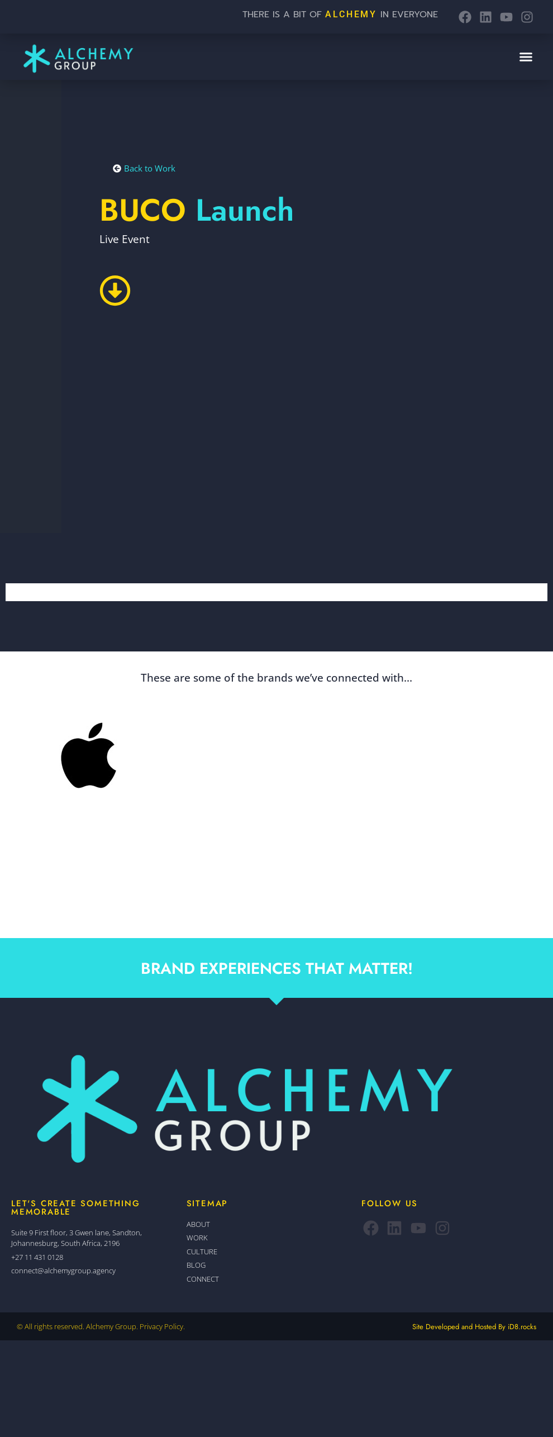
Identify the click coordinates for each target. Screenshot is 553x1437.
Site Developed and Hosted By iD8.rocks (474, 1326)
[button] (525, 57)
